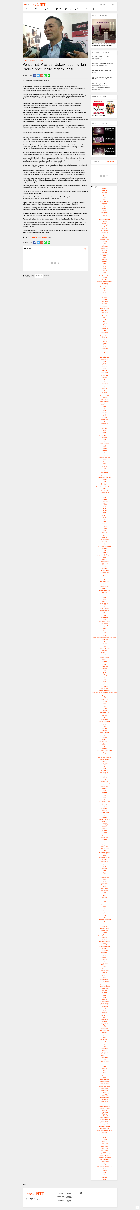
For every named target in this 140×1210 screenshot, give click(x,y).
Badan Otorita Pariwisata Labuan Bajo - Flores (104, 637)
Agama (104, 463)
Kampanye (104, 319)
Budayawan (105, 674)
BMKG (104, 406)
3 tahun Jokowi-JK (104, 401)
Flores (104, 197)
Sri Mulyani (104, 345)
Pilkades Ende (104, 974)
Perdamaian (105, 950)
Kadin (104, 508)
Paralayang (104, 926)
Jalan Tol (104, 777)
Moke (104, 892)
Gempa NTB (105, 294)
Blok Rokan (104, 668)
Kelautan (104, 385)
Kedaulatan (104, 823)
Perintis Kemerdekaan (104, 954)
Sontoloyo (104, 1032)
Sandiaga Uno (104, 1019)
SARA (104, 326)
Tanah (104, 1046)
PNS (105, 917)
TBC (105, 1041)
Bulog (104, 414)
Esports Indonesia (104, 712)
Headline (40, 60)
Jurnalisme (104, 788)
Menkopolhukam (105, 877)
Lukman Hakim (104, 854)
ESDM (104, 288)
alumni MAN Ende (104, 1081)
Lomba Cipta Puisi (104, 848)
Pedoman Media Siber (69, 1197)
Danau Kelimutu (104, 686)
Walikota (104, 1075)
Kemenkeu (104, 826)
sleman (104, 1168)
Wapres (104, 1077)
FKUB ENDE (104, 715)
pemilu (104, 597)
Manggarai (104, 355)
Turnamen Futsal (104, 1061)
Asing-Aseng (104, 625)
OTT (105, 903)
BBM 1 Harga (104, 405)
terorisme (104, 299)
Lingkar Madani (104, 846)
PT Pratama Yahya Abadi (105, 919)
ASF (105, 614)
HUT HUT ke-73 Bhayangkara (105, 750)
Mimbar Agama (104, 885)
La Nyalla (104, 845)
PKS (105, 545)
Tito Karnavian (104, 1052)
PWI (105, 921)
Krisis (104, 517)
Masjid (104, 866)
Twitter (104, 1063)
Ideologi (105, 243)
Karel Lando (105, 815)
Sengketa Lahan (105, 570)
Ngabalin (104, 537)
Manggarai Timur (104, 357)
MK (104, 519)
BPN (105, 634)
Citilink (104, 679)
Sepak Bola (104, 448)
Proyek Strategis (105, 988)
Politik (58, 9)
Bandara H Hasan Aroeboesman (104, 645)
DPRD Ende (104, 417)
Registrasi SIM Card (104, 1003)
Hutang (104, 496)
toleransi (104, 601)
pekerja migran (104, 1150)
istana (104, 1105)
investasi (104, 297)
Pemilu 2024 (105, 283)
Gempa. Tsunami (104, 735)
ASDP (104, 612)
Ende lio (105, 708)
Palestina (104, 548)
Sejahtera (104, 1021)
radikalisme (105, 223)
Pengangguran (104, 445)
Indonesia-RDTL (104, 770)
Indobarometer (104, 501)
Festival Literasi (104, 719)
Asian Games (104, 332)
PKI (104, 543)
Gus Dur (105, 743)
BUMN (104, 410)
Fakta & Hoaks (104, 485)
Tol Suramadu (104, 1055)
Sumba (104, 210)
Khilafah (105, 834)
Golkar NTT (104, 739)
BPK (105, 632)
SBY (105, 566)
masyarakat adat (104, 1128)
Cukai (104, 681)
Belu (104, 368)
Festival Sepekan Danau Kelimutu (104, 486)
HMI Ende (104, 748)
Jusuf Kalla (104, 505)
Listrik (104, 296)
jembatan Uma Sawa (104, 1106)
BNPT (104, 628)
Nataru (104, 535)
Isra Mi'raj (104, 774)
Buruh (104, 415)
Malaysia (104, 863)
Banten (104, 646)
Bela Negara (105, 654)
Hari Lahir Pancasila (104, 759)
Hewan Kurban (104, 763)
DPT (105, 470)
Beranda (27, 9)
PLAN (104, 914)
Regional (104, 394)
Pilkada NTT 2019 (104, 970)
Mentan (104, 881)
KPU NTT (104, 803)
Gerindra (104, 737)
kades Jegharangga (105, 1108)
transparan (104, 1174)
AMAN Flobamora (104, 608)
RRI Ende (104, 999)
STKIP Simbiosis (104, 1014)
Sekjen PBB (104, 568)
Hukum (104, 494)
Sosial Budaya (104, 212)
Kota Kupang (105, 226)
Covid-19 (104, 228)
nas (105, 1134)
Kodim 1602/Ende (104, 308)
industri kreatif (104, 456)
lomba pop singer (104, 1123)
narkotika (104, 1132)
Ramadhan (104, 392)
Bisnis (104, 663)
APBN (104, 461)
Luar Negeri (104, 337)
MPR (104, 521)
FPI (104, 717)
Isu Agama (104, 776)
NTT (105, 274)
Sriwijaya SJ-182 (105, 572)
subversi (104, 1170)
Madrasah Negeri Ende (104, 857)
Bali (105, 641)
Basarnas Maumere (104, 648)
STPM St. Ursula (104, 1015)
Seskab (104, 1026)
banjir (104, 1085)
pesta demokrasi (104, 1159)
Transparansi (104, 1057)
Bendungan (104, 655)
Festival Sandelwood (104, 721)
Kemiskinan (105, 306)
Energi (104, 290)
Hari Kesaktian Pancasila (104, 757)
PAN (105, 908)
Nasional (37, 9)
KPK (105, 379)
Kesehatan (104, 516)
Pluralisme (104, 975)
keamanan (104, 252)
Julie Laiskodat (104, 786)
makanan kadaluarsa (104, 1126)
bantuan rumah (104, 1088)
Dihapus (105, 479)
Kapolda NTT (105, 814)
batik (104, 1092)
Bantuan (104, 465)
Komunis (104, 836)
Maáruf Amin (104, 359)
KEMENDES (104, 792)
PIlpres (104, 439)
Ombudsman (104, 905)
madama (104, 1125)
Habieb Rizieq (104, 419)
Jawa (104, 779)
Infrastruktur (105, 203)
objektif (104, 1137)
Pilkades (104, 972)
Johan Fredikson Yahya (104, 783)
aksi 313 (104, 270)
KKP (105, 795)
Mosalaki (104, 894)
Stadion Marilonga (104, 1034)
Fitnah (104, 726)
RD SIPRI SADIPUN (104, 994)
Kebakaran (104, 821)
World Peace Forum (104, 1079)
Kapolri (104, 512)
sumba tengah (104, 225)
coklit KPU (104, 592)
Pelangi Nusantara (104, 943)
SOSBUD (104, 215)
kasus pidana (104, 1112)
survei (104, 459)
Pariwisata (104, 390)
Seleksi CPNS (104, 1023)
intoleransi (104, 1103)
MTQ (104, 855)
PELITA (104, 910)
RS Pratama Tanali (104, 1001)
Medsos (105, 526)
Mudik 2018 (104, 250)
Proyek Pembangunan (104, 986)
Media (104, 872)
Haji (105, 421)
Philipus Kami (104, 963)
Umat (104, 1072)
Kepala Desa (105, 514)
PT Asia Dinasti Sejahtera (104, 546)
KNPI (104, 797)
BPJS (104, 630)
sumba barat (105, 348)
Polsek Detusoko (104, 979)
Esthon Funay (104, 483)
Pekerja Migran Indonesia (104, 935)
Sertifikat (104, 450)
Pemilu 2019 (105, 232)
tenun (104, 1172)
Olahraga (68, 9)
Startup (104, 1035)
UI (104, 1065)
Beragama (104, 659)
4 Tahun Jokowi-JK (104, 254)
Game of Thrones (104, 732)
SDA (105, 1008)
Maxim (104, 525)
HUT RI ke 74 (104, 376)
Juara (104, 785)
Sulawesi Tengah (104, 286)
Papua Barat (105, 925)
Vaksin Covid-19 (105, 454)
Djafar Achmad (104, 372)
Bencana (104, 370)
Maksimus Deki (104, 861)
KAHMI (104, 790)
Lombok (105, 426)
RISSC (104, 997)
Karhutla (104, 817)
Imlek (104, 768)
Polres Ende (105, 314)
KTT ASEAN (104, 806)
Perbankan (104, 948)
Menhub (105, 875)
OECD (104, 899)
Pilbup (104, 966)
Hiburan (78, 9)
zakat (104, 1179)
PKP (105, 912)
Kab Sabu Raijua (104, 808)
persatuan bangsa (104, 1155)
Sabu (104, 1017)
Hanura (104, 755)
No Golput (104, 897)
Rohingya (104, 277)
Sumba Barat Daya (104, 201)
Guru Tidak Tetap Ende (104, 741)
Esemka (105, 710)
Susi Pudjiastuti (104, 576)
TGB (105, 577)
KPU (105, 799)
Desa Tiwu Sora (104, 688)
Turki (104, 1059)
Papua (104, 236)
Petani (104, 961)
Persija (104, 955)
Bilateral (104, 661)
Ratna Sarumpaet (104, 561)
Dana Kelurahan (104, 472)
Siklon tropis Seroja (104, 1030)
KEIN (104, 506)
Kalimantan (104, 810)
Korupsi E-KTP (104, 837)
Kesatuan (104, 832)
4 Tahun (105, 606)
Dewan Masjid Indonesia (104, 477)
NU (104, 339)
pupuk (104, 1163)
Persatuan (104, 343)
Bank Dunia (104, 412)
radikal (104, 599)
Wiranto (105, 397)
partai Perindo (104, 1146)
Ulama (104, 1070)
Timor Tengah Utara (104, 581)
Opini (87, 9)
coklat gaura (105, 1095)
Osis (104, 906)
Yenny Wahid (104, 399)
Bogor (104, 672)
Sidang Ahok (105, 328)
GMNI (104, 374)
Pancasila (104, 221)
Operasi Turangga (104, 539)
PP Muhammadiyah (104, 443)
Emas (104, 706)
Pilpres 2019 (105, 246)
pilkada (104, 346)
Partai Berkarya (104, 930)
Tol (104, 452)
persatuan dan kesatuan (105, 1157)
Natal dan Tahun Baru (104, 436)
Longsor (105, 850)
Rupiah (104, 268)
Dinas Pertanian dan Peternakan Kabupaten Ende (104, 692)
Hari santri (104, 761)
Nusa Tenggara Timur (104, 275)
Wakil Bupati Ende (104, 586)
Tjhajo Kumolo (104, 1054)
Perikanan (104, 341)
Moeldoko (104, 388)
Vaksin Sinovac (104, 585)
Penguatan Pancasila (104, 946)
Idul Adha (104, 499)
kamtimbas (104, 1110)
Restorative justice (104, 1005)
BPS (105, 408)
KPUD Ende (104, 805)
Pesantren (104, 959)
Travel (104, 330)
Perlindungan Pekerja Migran (105, 555)
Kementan (104, 828)
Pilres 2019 (104, 365)
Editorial (105, 701)
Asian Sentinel (104, 623)
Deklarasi (104, 474)
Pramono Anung (105, 981)
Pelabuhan (104, 939)
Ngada (104, 321)
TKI (104, 1043)
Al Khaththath (104, 617)
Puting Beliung (104, 992)
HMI (105, 746)
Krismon (104, 839)
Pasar (104, 550)
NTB (105, 434)
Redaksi (69, 1193)
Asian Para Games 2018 (105, 621)
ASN (105, 615)
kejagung (104, 1114)
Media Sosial (104, 310)
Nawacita (104, 437)
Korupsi (104, 354)
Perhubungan (104, 952)
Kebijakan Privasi (69, 1201)
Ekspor (104, 703)
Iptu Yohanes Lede (104, 772)
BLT (104, 626)
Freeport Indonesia (104, 334)
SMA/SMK (104, 1012)
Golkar (104, 488)
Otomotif (104, 541)
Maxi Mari (104, 868)
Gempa (104, 292)
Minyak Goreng (104, 888)
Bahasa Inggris (104, 639)
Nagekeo (104, 237)
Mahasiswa (104, 428)
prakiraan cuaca (105, 1161)
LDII (104, 841)
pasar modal (105, 1148)
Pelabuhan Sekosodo (104, 941)
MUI (105, 386)
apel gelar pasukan (104, 1083)
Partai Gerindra (104, 932)
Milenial (105, 534)
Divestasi (104, 694)
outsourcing (105, 1143)
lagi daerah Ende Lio (105, 1119)
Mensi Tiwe (104, 532)
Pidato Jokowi (104, 965)
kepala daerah (104, 1115)
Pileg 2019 (104, 968)
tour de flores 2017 (104, 603)
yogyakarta (104, 1177)
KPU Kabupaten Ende (104, 801)
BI (104, 350)
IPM (104, 766)
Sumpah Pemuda (104, 574)
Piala (104, 557)
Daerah (96, 9)
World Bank (104, 588)
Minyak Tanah (104, 890)
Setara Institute (104, 1028)
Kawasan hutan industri (104, 819)
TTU (105, 1045)
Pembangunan (104, 552)
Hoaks (104, 272)
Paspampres (105, 934)
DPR (105, 468)
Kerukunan (104, 830)
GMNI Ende (104, 728)
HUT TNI (105, 752)
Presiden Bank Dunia (104, 983)
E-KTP (104, 481)
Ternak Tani (104, 1050)
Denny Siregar (104, 475)
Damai (104, 685)
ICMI (104, 497)
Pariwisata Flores (104, 928)
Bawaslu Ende (104, 652)
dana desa (104, 279)
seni (104, 1165)
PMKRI (104, 441)
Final (104, 725)
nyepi (104, 1135)
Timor (104, 263)
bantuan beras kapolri (104, 1086)
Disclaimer (60, 1200)
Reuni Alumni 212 (104, 395)
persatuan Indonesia (104, 457)
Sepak (104, 1025)
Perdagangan (104, 554)
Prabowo (104, 366)
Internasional (104, 230)
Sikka (104, 205)
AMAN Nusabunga (104, 610)
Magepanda (105, 859)
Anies (104, 619)
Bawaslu (104, 650)
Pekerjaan (104, 937)
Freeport (105, 305)
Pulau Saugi (105, 990)
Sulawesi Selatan (104, 1039)
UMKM (104, 1066)
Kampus (105, 510)
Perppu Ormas (104, 312)
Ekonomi (48, 9)
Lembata (104, 192)
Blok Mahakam (104, 666)
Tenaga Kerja (104, 1048)
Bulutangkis (105, 466)
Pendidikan (104, 323)
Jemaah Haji (104, 781)
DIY (104, 683)
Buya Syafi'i (104, 675)
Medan (104, 870)
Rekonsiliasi (105, 285)
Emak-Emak (105, 705)
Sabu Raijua (105, 208)
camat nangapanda (104, 1094)
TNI (104, 579)
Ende (104, 196)
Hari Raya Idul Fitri (104, 492)
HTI (104, 217)
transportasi (105, 301)
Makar (104, 430)
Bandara (104, 643)
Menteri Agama (104, 883)
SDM (104, 1010)
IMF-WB (104, 765)
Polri (104, 446)
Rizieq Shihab (104, 563)
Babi (104, 636)
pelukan (105, 1152)
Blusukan (104, 670)
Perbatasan (104, 325)
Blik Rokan (104, 665)
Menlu (104, 879)
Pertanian (104, 241)
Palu (104, 361)
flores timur (104, 594)
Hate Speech (104, 423)
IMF (104, 352)
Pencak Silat (105, 945)
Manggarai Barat (104, 245)
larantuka (104, 595)
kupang (104, 265)
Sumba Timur (104, 248)
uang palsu (104, 1175)
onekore (105, 1139)
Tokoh (104, 583)
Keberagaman (104, 383)
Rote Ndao (104, 565)
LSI (104, 843)
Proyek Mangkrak (104, 985)
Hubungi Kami (60, 1196)
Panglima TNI (104, 923)
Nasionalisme (104, 234)
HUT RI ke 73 (104, 490)
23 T (104, 605)
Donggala (104, 696)
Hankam (104, 377)
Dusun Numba (104, 699)
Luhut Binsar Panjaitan (104, 852)
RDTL (104, 995)
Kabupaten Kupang (104, 335)
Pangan (104, 363)
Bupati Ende (105, 303)
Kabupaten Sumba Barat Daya (104, 281)
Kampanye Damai (104, 812)
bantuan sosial (104, 1090)
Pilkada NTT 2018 (104, 239)
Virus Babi (104, 1074)
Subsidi (104, 1037)
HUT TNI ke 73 (104, 754)
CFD (105, 677)
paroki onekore (104, 1145)
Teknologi (104, 259)
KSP (105, 381)
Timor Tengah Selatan (104, 219)
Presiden (104, 559)
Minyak (104, 886)
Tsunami (104, 316)
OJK (105, 901)
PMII (105, 915)
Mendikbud (104, 874)
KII (104, 794)
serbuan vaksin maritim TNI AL (104, 1166)
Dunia (104, 697)
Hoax (104, 257)
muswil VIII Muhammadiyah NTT (104, 1130)
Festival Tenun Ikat (104, 723)
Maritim (104, 865)
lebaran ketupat (104, 1121)
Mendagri (104, 432)
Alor (105, 403)
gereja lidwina (104, 1101)
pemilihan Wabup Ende (104, 1154)
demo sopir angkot (104, 1097)
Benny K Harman (104, 657)
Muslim (104, 895)
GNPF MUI (104, 730)
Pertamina (104, 957)
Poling (104, 977)
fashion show (104, 1099)
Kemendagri (105, 825)
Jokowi (104, 206)
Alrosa (104, 317)
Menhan (105, 528)
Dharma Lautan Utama (104, 690)
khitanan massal (104, 1117)
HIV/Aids (104, 745)
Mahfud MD (104, 523)
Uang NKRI (104, 1068)
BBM (104, 256)
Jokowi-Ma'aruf (104, 425)
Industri (104, 503)
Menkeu (105, 530)
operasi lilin (104, 1141)
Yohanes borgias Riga (104, 590)
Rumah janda (104, 1006)
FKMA (104, 714)
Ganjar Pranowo (104, 734)
